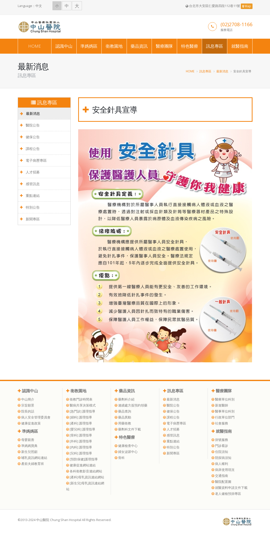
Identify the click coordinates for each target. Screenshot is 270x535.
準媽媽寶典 (27, 446)
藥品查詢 (123, 411)
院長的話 (26, 411)
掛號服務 (220, 440)
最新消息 (222, 71)
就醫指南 (239, 46)
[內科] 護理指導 (79, 447)
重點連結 (30, 195)
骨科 (120, 458)
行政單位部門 (223, 417)
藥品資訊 (139, 46)
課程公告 (30, 148)
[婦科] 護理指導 (79, 417)
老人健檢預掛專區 (226, 494)
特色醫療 (189, 46)
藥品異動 (123, 417)
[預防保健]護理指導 (82, 459)
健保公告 (30, 136)
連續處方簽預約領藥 (131, 405)
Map (246, 6)
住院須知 (220, 452)
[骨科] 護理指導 (79, 435)
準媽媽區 (88, 46)
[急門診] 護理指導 (80, 411)
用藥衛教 (123, 423)
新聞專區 (30, 219)
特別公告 (30, 207)
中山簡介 (26, 399)
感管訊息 (30, 183)
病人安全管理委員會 (34, 417)
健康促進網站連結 (81, 465)
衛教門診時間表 (79, 399)
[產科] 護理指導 (79, 423)
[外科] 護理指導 (79, 441)
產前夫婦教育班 (31, 464)
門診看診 (220, 446)
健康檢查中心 (126, 446)
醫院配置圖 (221, 482)
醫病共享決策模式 (81, 405)
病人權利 (220, 464)
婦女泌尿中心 (126, 452)
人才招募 (30, 172)
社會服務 (220, 423)
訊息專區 (214, 46)
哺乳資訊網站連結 (32, 458)
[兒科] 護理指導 (79, 453)
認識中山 (63, 46)
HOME (34, 46)
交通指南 (220, 476)
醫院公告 (30, 125)
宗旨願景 (26, 405)
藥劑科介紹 (124, 399)
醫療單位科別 (223, 399)
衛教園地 (114, 46)
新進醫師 (220, 405)
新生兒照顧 (27, 452)
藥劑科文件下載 (128, 429)
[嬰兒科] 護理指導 (80, 429)
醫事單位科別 (223, 411)
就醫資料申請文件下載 (230, 488)
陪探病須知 (221, 458)
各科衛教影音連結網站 (84, 471)
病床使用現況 (223, 470)
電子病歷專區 (33, 160)
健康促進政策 (29, 423)
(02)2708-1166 (237, 24)
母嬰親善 (26, 440)
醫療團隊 (164, 46)
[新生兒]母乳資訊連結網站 (85, 486)
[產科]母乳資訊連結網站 (85, 477)
